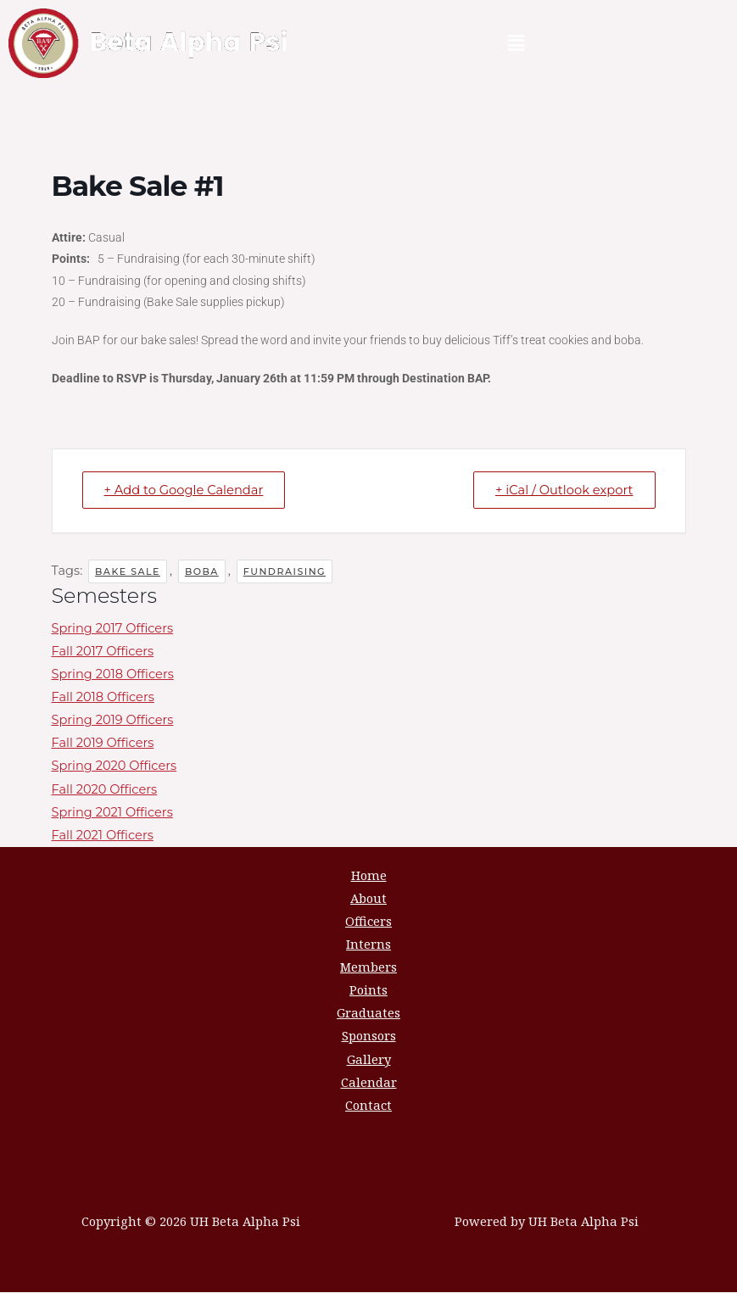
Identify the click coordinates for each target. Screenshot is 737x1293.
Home (369, 875)
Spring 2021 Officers (112, 812)
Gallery (369, 1059)
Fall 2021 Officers (103, 836)
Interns (368, 944)
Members (368, 967)
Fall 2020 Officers (105, 789)
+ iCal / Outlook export (559, 490)
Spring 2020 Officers (114, 766)
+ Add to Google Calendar (188, 490)
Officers (368, 921)
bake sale (127, 571)
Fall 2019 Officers (103, 743)
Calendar (369, 1081)
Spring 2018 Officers (113, 675)
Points (368, 990)
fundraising (284, 571)
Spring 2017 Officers (113, 629)
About (368, 898)
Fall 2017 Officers (103, 652)
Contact (368, 1105)
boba (202, 571)
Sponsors (369, 1036)
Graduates (368, 1013)
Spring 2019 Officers (113, 720)
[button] (515, 43)
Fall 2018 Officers (103, 697)
